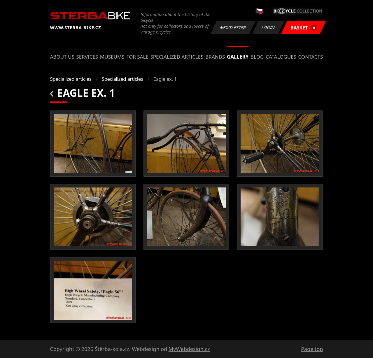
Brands (215, 56)
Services (87, 56)
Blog (257, 56)
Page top (312, 348)
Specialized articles (176, 56)
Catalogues (281, 56)
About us (62, 56)
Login (268, 27)
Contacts (310, 56)
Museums (112, 56)
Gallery (237, 56)
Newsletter (233, 27)
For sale (137, 56)
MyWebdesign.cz (189, 348)
